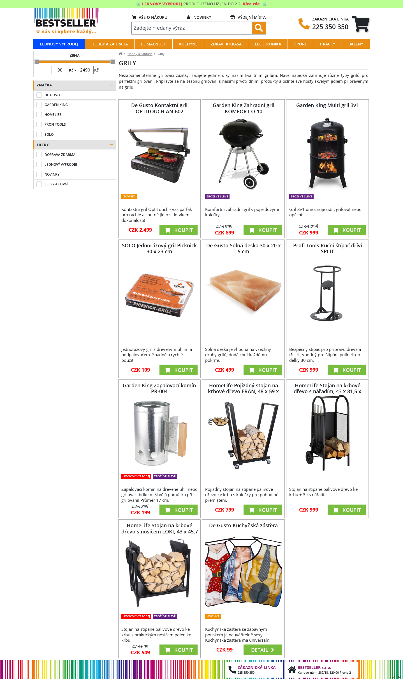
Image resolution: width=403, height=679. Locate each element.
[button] (74, 85)
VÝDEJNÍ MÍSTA (248, 17)
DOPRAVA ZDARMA (60, 154)
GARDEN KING (56, 104)
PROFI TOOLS (55, 124)
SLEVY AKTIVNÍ (56, 184)
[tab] (360, 24)
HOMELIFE (53, 114)
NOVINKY (198, 17)
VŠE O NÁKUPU (149, 17)
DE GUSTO (53, 95)
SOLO (49, 134)
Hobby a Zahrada (140, 54)
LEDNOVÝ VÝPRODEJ (61, 164)
